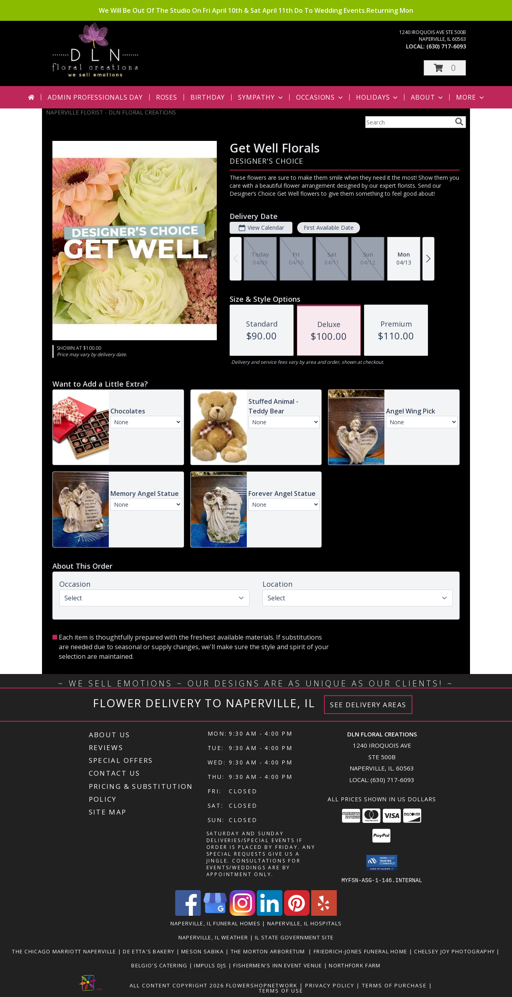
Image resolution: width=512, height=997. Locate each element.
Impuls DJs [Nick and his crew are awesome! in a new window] (211, 965)
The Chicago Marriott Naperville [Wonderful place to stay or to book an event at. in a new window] (65, 951)
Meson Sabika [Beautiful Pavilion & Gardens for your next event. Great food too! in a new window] (203, 951)
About (427, 97)
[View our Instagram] (242, 913)
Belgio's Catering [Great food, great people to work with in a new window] (160, 965)
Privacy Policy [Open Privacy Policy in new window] (329, 985)
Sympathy (261, 97)
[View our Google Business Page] (215, 913)
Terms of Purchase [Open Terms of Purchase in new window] (394, 985)
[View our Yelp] (324, 913)
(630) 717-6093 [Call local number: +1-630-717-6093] (446, 46)
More (470, 97)
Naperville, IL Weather (213, 937)
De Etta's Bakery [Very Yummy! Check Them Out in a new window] (149, 951)
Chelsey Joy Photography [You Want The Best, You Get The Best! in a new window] (455, 951)
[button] (445, 68)
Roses (166, 97)
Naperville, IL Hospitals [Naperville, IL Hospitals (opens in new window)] (304, 923)
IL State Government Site (294, 937)
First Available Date (329, 227)
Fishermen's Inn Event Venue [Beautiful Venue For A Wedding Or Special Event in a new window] (278, 965)
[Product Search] (408, 122)
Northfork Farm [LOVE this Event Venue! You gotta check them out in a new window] (354, 965)
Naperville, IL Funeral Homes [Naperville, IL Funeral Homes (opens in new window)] (215, 923)
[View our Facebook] (188, 913)
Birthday (207, 97)
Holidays (377, 97)
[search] (459, 121)
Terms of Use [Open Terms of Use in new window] (281, 990)
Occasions (320, 97)
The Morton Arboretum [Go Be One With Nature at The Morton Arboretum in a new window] (270, 951)
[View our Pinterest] (297, 913)
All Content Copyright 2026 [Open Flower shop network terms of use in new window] (177, 985)
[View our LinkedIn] (269, 913)
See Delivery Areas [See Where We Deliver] (368, 704)
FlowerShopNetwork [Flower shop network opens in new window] (262, 985)
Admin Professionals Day (95, 97)
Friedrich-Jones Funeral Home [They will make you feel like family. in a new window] (361, 951)
